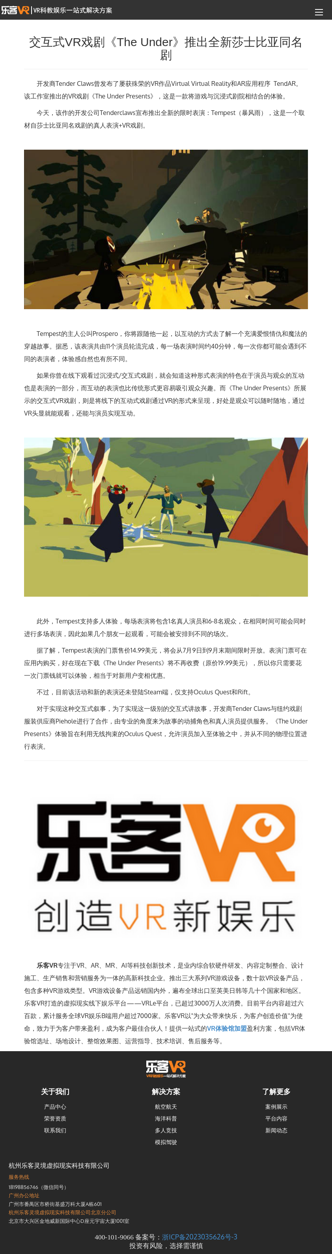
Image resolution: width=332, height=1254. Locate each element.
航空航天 (166, 1106)
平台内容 (276, 1118)
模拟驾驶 (166, 1142)
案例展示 (276, 1106)
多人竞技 (166, 1130)
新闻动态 (276, 1130)
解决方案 (166, 1091)
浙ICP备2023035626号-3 (199, 1236)
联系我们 (55, 1130)
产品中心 (55, 1106)
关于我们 (55, 1091)
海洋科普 (166, 1118)
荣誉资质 (55, 1118)
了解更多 (276, 1091)
